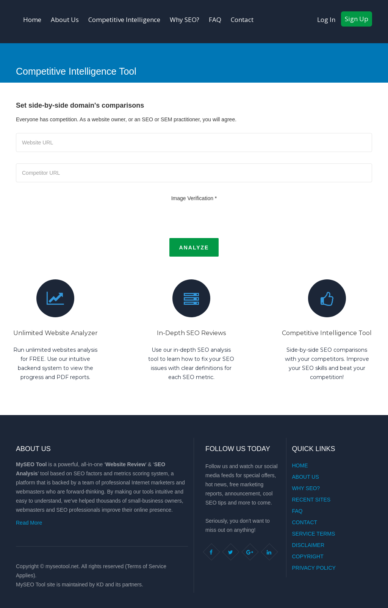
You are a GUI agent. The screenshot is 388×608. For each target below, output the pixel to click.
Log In (326, 19)
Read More (29, 523)
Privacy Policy (314, 568)
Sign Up (356, 18)
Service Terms (313, 534)
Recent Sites (311, 500)
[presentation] (194, 219)
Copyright (308, 556)
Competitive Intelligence (124, 19)
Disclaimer (308, 545)
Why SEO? (184, 19)
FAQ (215, 19)
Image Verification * (194, 198)
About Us (65, 19)
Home (32, 19)
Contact (242, 19)
